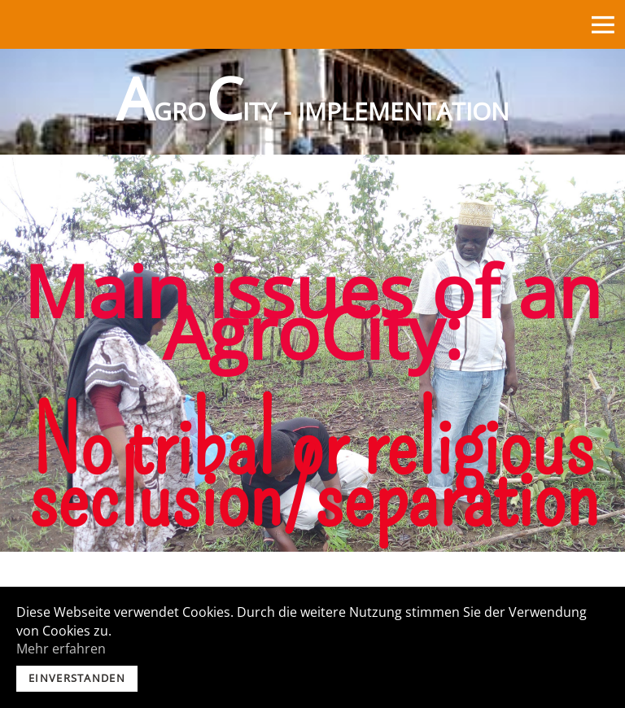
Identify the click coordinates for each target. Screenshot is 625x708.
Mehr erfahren (61, 649)
